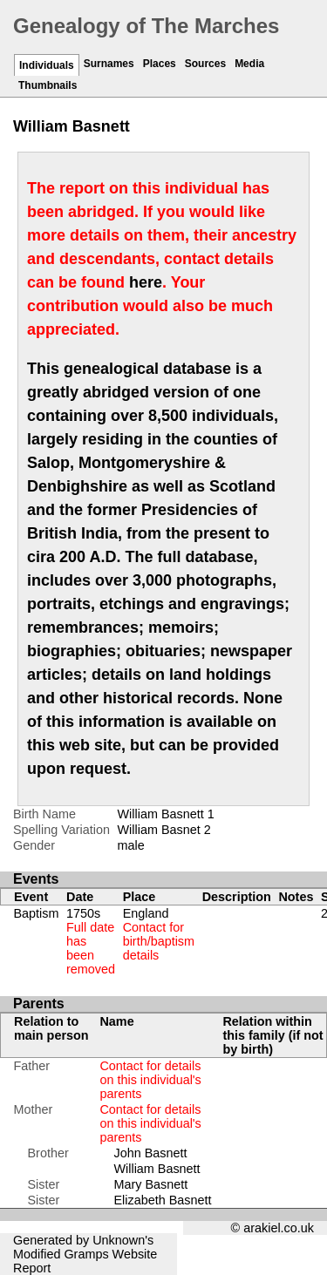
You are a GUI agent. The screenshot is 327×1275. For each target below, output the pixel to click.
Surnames (109, 64)
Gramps (86, 1254)
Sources (205, 64)
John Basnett (150, 1153)
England (158, 934)
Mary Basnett (150, 1184)
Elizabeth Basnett (162, 1200)
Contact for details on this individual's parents (150, 1080)
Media (249, 64)
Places (159, 64)
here (145, 282)
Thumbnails (47, 85)
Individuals (46, 65)
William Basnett (156, 1169)
